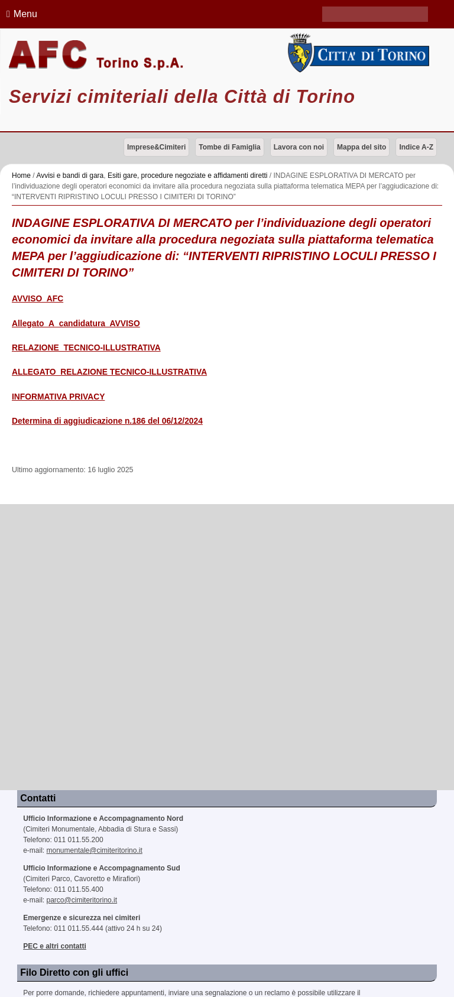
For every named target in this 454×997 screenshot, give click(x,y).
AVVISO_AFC (37, 298)
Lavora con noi (299, 147)
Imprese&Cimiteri (156, 147)
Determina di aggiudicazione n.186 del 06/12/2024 (107, 421)
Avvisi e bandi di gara (69, 175)
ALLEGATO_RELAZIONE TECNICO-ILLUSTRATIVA (109, 372)
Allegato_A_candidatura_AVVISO (76, 323)
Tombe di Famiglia (229, 147)
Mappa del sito (361, 147)
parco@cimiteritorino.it (82, 900)
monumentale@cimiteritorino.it (94, 850)
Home (21, 175)
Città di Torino (356, 53)
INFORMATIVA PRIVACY (58, 396)
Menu (20, 14)
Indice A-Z (416, 147)
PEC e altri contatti (54, 946)
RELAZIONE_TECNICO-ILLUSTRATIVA (86, 347)
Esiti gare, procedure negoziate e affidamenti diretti (188, 175)
